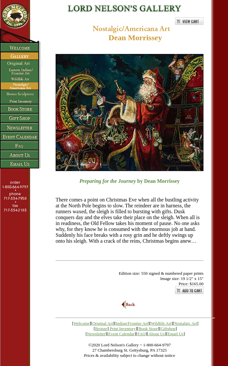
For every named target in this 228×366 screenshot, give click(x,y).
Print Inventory (123, 328)
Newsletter (96, 333)
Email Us (176, 333)
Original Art (102, 323)
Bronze (101, 328)
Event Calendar (121, 333)
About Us (157, 333)
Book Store (148, 328)
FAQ (141, 333)
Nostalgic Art (185, 323)
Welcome (82, 323)
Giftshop (168, 328)
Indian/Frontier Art (132, 323)
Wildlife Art (161, 323)
